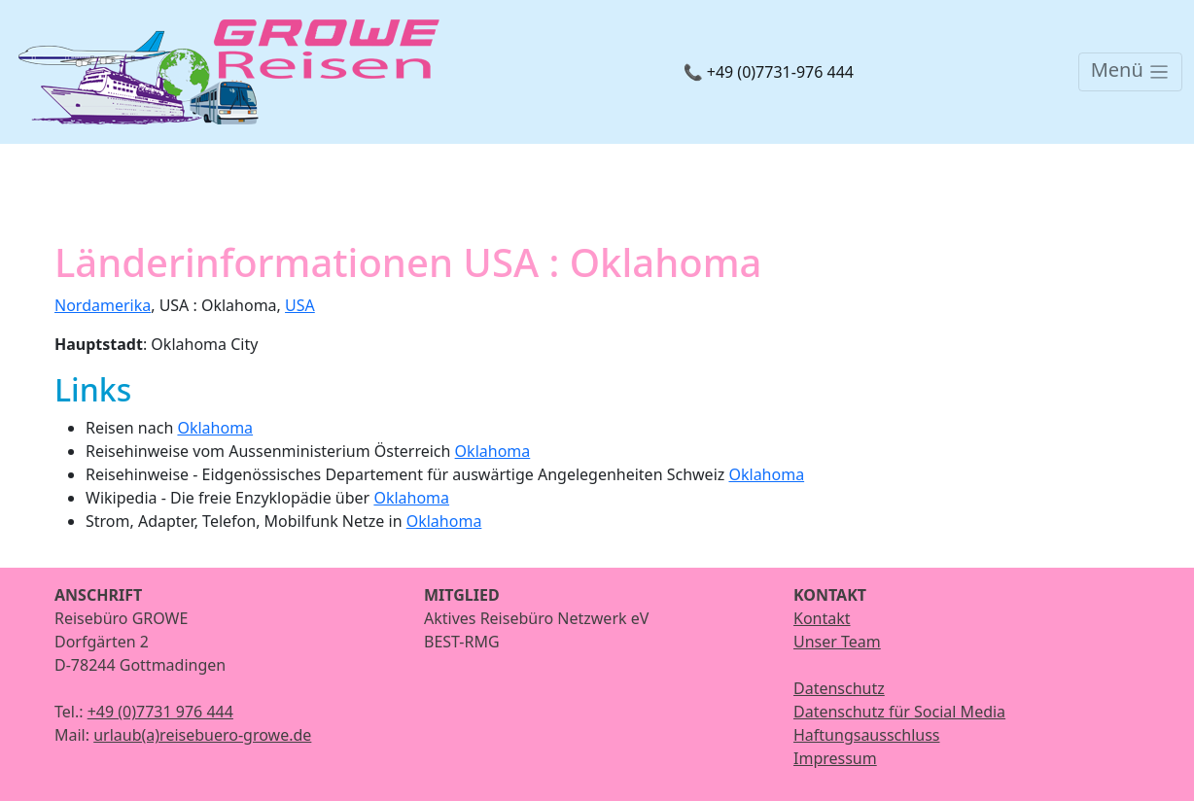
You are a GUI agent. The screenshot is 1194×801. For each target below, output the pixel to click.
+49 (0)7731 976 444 (160, 711)
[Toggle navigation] (1130, 71)
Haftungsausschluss (866, 735)
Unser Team (837, 641)
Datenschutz (839, 688)
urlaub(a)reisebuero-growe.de (202, 735)
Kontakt (822, 618)
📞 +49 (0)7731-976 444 (769, 72)
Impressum (835, 758)
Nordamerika (102, 305)
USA (300, 305)
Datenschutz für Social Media (899, 711)
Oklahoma (215, 427)
